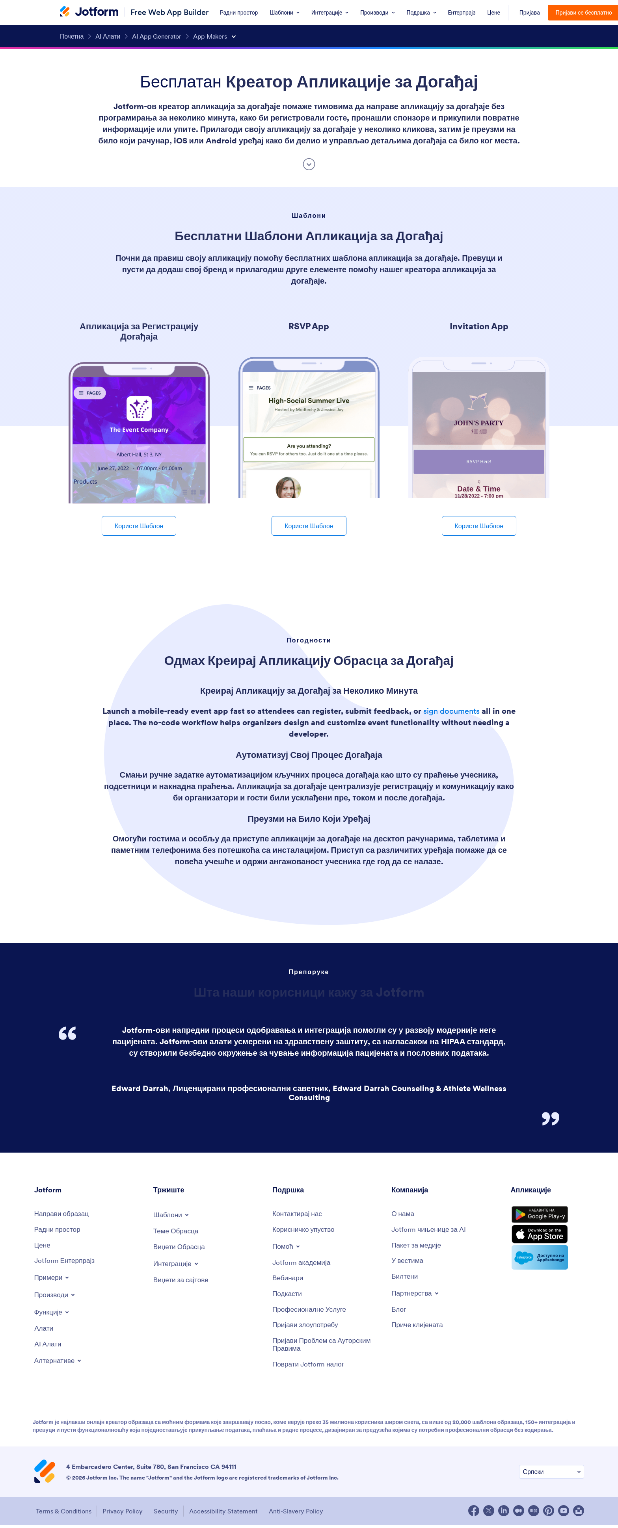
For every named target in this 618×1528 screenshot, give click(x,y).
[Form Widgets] (180, 1248)
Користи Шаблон (139, 526)
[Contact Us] (298, 1214)
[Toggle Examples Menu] (53, 1279)
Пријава (529, 12)
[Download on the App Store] (547, 1240)
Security (168, 1514)
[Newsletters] (405, 1278)
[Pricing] (42, 1246)
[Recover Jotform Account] (310, 1368)
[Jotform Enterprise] (66, 1262)
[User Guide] (305, 1230)
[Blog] (399, 1312)
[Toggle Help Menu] (287, 1246)
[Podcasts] (287, 1296)
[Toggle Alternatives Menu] (59, 1363)
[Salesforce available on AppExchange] (547, 1265)
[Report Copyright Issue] (327, 1348)
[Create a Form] (63, 1214)
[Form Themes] (177, 1232)
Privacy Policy (123, 1514)
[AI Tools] (48, 1347)
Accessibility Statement (228, 1514)
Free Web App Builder (169, 12)
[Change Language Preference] (551, 1476)
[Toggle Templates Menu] (172, 1215)
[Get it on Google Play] (547, 1217)
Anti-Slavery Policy (302, 1514)
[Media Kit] (417, 1246)
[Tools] (44, 1330)
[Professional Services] (311, 1312)
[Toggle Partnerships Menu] (416, 1295)
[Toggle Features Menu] (53, 1313)
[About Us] (403, 1214)
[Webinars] (288, 1280)
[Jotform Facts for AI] (430, 1230)
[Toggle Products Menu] (56, 1296)
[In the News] (408, 1262)
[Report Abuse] (307, 1328)
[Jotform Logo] (89, 12)
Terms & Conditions (62, 1514)
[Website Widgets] (182, 1281)
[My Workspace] (58, 1230)
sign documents (451, 711)
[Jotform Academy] (302, 1263)
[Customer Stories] (418, 1328)
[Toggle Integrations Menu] (177, 1264)
